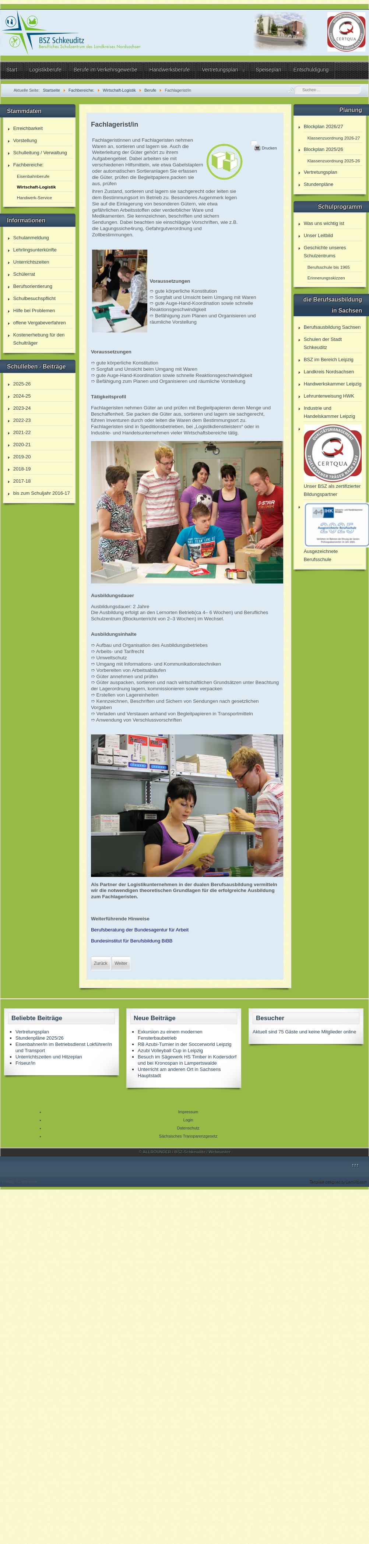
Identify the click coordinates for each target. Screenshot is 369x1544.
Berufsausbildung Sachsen (332, 327)
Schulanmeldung (31, 237)
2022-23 (22, 420)
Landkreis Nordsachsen (329, 371)
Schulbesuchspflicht (34, 298)
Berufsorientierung (32, 286)
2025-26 (22, 384)
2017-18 (22, 481)
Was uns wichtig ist (324, 223)
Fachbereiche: (28, 165)
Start (11, 70)
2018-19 (22, 469)
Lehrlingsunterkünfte (35, 250)
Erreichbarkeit (28, 128)
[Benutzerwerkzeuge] (254, 143)
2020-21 (22, 444)
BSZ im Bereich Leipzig (329, 359)
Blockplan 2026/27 (323, 126)
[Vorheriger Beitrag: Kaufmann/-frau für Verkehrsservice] (100, 963)
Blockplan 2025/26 (323, 149)
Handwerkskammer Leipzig (333, 384)
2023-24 (22, 408)
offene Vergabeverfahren (39, 322)
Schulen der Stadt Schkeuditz (323, 343)
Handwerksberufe (170, 70)
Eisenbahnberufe (33, 176)
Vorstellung (25, 140)
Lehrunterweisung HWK (329, 396)
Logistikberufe (45, 70)
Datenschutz (188, 1128)
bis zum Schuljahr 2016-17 (41, 493)
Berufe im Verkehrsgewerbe (105, 70)
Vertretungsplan (220, 70)
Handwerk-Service (34, 197)
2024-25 (22, 396)
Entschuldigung (311, 70)
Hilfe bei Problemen (34, 310)
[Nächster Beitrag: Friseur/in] (121, 963)
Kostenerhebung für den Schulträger (39, 339)
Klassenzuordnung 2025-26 (334, 160)
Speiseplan (268, 70)
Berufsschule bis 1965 (329, 267)
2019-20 (22, 456)
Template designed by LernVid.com (338, 1182)
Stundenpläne (318, 184)
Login (188, 1120)
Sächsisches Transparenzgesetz (188, 1136)
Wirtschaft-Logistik (36, 186)
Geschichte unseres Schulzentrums (325, 251)
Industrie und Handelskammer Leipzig (329, 412)
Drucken (269, 148)
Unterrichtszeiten (31, 262)
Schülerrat (24, 274)
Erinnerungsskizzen (326, 277)
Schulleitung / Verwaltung (40, 152)
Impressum (188, 1112)
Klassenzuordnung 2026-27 (334, 137)
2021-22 (22, 432)
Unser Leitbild (318, 235)
